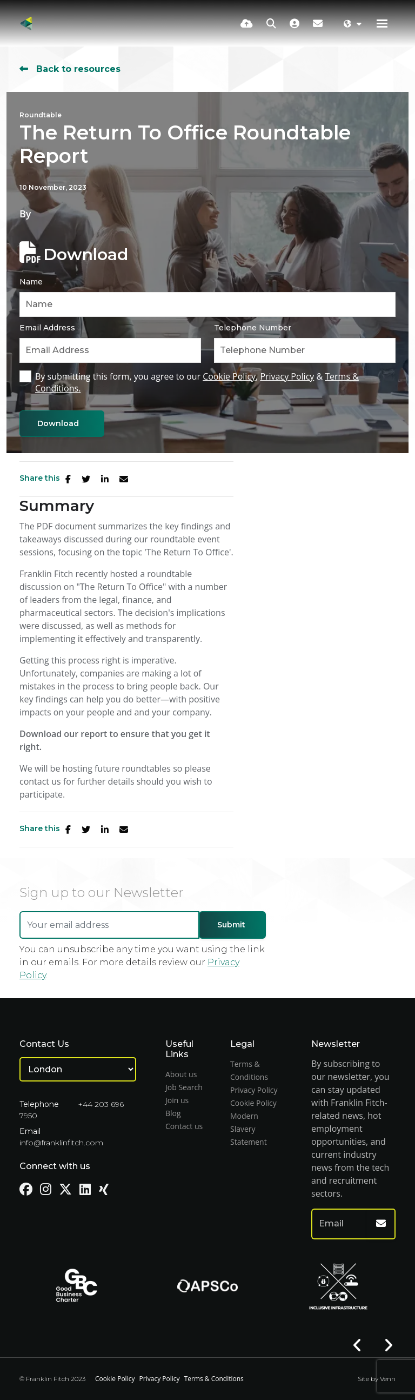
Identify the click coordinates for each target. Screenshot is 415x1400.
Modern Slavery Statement (248, 1129)
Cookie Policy (229, 376)
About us (181, 1074)
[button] (357, 1345)
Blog (173, 1113)
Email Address (47, 328)
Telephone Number (252, 328)
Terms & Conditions (214, 1378)
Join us (177, 1100)
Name (31, 282)
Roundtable (40, 115)
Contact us (184, 1126)
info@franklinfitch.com (61, 1142)
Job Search (184, 1087)
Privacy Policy (287, 376)
